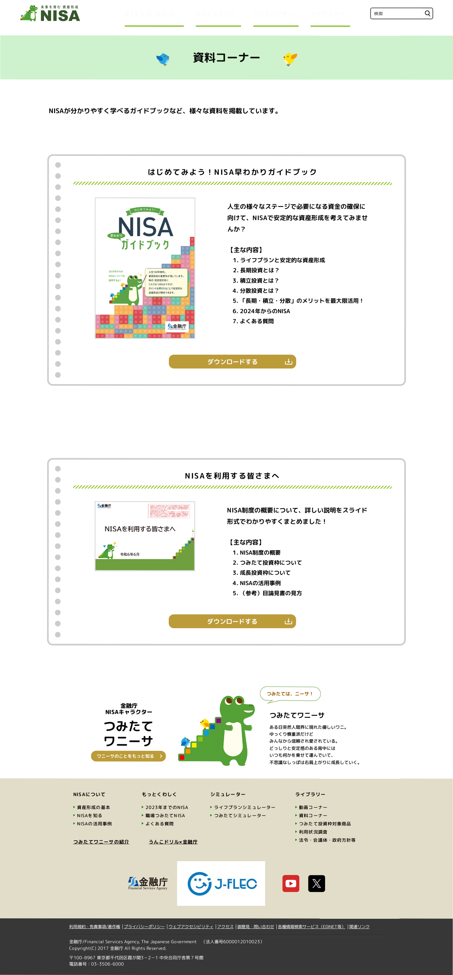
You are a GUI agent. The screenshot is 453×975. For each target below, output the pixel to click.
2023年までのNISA (167, 807)
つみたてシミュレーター (240, 815)
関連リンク (359, 926)
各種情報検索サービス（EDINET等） (311, 926)
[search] (396, 13)
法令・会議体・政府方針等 (327, 840)
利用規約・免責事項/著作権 (94, 926)
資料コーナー (313, 815)
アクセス (225, 926)
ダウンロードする (232, 361)
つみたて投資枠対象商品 (325, 824)
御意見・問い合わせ (255, 926)
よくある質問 (160, 824)
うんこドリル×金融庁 (173, 842)
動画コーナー (313, 807)
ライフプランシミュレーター (245, 807)
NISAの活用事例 (94, 824)
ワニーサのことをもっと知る (125, 756)
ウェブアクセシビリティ (190, 926)
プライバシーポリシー (144, 926)
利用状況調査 (313, 832)
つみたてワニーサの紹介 (101, 842)
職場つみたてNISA (165, 815)
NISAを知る (89, 815)
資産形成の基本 (93, 807)
